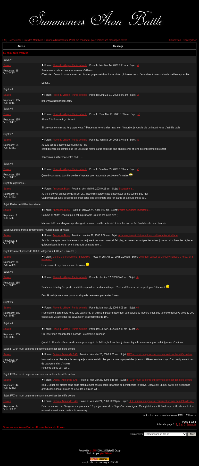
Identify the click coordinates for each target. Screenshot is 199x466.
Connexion (175, 40)
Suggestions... (17, 183)
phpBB (93, 450)
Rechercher (15, 40)
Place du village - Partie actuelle (70, 65)
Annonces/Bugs (61, 188)
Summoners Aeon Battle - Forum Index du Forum (34, 427)
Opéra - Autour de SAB (65, 354)
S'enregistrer (190, 40)
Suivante (191, 424)
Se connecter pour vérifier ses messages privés (101, 40)
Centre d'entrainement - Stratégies (71, 256)
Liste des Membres (33, 40)
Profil (72, 40)
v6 (11, 89)
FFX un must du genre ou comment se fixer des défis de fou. (42, 349)
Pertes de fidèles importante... (26, 204)
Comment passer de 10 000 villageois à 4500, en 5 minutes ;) (43, 251)
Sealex (7, 65)
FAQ (4, 40)
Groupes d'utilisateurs (56, 40)
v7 (11, 59)
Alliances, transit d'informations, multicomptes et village (39, 230)
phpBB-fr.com (106, 453)
